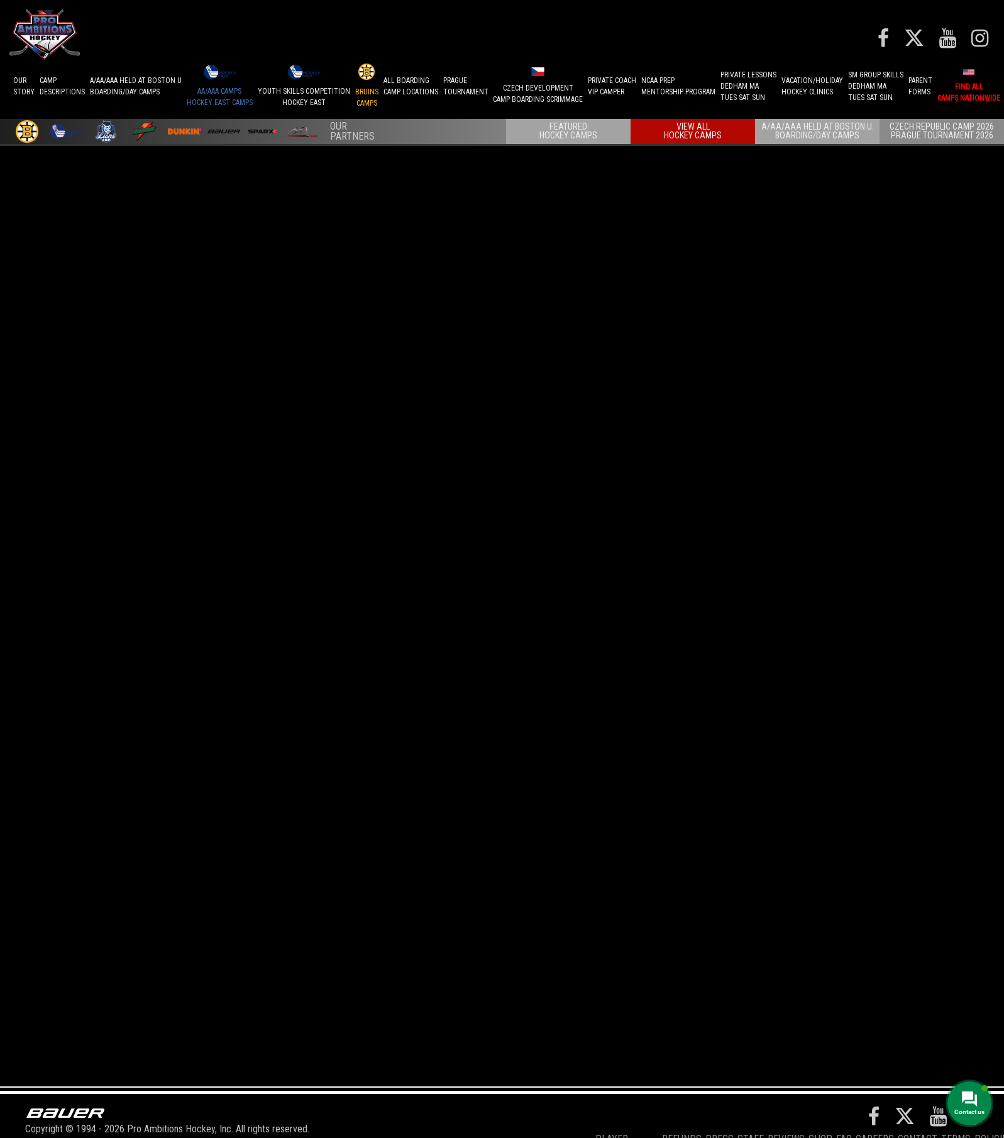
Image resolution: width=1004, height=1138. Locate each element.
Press (719, 1109)
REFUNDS (682, 1109)
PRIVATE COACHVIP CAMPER (612, 86)
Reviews (786, 1109)
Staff (750, 1109)
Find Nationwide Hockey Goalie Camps (221, 713)
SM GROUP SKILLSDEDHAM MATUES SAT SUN (875, 86)
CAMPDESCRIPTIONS (62, 86)
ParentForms (920, 86)
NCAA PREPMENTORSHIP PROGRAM (678, 86)
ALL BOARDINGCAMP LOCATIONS (410, 86)
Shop (820, 1109)
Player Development (626, 1115)
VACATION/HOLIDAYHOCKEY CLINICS (812, 86)
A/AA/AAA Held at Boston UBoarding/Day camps (136, 86)
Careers (875, 1109)
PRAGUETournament (465, 86)
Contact (917, 1109)
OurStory (24, 86)
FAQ (844, 1109)
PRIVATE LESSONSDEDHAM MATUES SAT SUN (748, 86)
